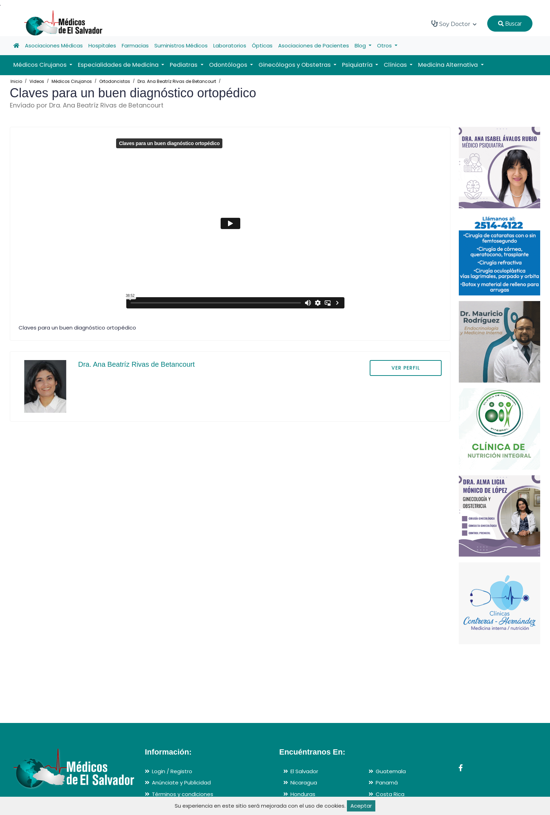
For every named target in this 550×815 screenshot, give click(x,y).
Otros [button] (385, 45)
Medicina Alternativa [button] (448, 65)
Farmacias (135, 45)
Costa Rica (390, 794)
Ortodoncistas (114, 81)
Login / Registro (172, 771)
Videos (36, 81)
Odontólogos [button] (229, 65)
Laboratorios (229, 45)
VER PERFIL (405, 367)
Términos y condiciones (182, 794)
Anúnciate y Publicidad (181, 782)
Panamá (387, 782)
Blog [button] (361, 45)
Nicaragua (303, 782)
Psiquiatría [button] (358, 65)
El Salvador (304, 771)
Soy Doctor (454, 23)
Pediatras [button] (184, 65)
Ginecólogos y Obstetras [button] (295, 65)
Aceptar (361, 805)
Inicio (16, 81)
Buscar (510, 23)
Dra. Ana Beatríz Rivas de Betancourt (177, 81)
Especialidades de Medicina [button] (119, 65)
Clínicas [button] (396, 65)
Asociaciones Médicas (54, 45)
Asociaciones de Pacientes (313, 45)
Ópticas (262, 45)
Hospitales (102, 45)
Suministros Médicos (181, 45)
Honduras (302, 794)
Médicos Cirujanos (72, 81)
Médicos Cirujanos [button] (40, 65)
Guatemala (391, 771)
